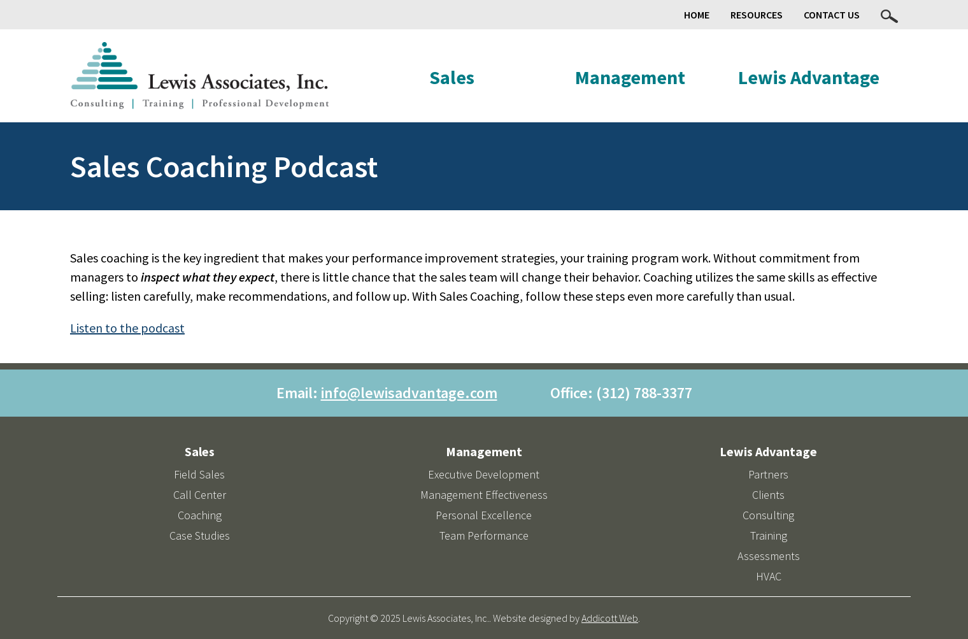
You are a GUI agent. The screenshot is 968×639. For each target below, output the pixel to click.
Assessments (768, 556)
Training (768, 535)
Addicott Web (609, 618)
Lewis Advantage (808, 77)
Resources (756, 14)
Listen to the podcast (127, 328)
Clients (768, 494)
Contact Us (832, 14)
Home (696, 14)
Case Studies (199, 535)
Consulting (768, 515)
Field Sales (199, 474)
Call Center (199, 494)
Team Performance (484, 535)
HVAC (768, 576)
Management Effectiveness (484, 494)
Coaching (200, 515)
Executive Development (483, 474)
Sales (451, 77)
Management (630, 77)
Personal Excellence (484, 515)
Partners (768, 474)
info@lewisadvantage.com (409, 393)
